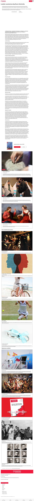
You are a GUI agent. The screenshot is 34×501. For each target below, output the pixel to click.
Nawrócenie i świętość (6, 197)
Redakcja (3, 489)
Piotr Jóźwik (8, 418)
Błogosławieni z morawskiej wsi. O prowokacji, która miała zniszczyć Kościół (12, 440)
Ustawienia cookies (4, 492)
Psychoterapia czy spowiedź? (7, 223)
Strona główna (3, 468)
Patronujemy (3, 488)
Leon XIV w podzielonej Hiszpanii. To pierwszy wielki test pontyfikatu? (11, 369)
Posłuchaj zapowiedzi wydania (5, 419)
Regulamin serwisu (4, 491)
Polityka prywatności (4, 493)
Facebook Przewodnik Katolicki (4, 479)
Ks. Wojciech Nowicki (4, 418)
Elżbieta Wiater (3, 464)
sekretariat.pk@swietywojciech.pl (15, 477)
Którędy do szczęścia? (5, 297)
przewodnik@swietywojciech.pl (6, 477)
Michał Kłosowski (4, 370)
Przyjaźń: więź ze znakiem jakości (6, 273)
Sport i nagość (4, 320)
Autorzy (3, 486)
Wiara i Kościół (10, 468)
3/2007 (23, 144)
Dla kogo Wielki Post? (6, 171)
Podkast (3, 487)
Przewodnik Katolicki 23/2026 (6, 417)
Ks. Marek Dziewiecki (14, 11)
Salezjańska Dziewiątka (5, 463)
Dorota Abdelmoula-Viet (4, 394)
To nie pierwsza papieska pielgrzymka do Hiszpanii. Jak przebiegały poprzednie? (13, 393)
